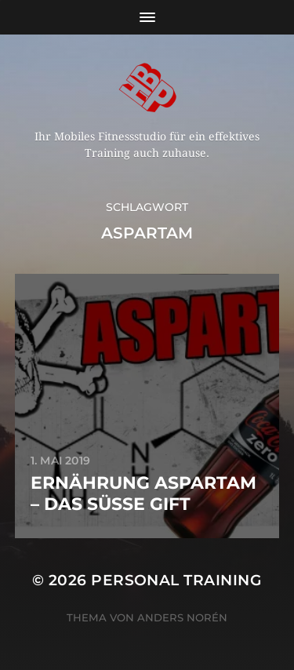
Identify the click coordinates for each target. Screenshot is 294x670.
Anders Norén (182, 617)
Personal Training (176, 580)
